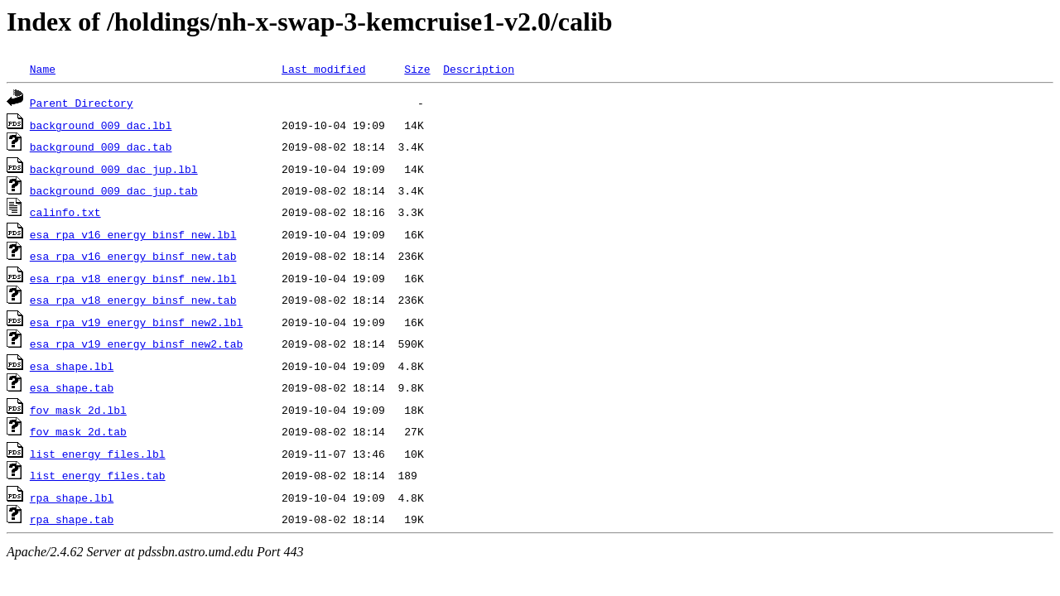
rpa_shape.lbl (71, 497)
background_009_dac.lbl (101, 125)
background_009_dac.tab (101, 146)
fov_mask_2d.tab (78, 431)
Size (417, 68)
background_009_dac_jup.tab (114, 190)
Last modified (323, 68)
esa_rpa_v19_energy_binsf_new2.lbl (136, 322)
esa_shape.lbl (71, 365)
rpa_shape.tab (71, 519)
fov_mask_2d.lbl (78, 409)
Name (42, 68)
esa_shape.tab (71, 387)
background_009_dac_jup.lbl (114, 168)
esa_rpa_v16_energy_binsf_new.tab (133, 255)
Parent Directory (81, 102)
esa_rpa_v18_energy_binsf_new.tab (133, 299)
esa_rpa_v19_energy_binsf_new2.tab (136, 343)
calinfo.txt (65, 211)
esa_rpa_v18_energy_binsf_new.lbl (133, 278)
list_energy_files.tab (98, 475)
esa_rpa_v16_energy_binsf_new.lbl (133, 234)
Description (478, 68)
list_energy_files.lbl (98, 453)
